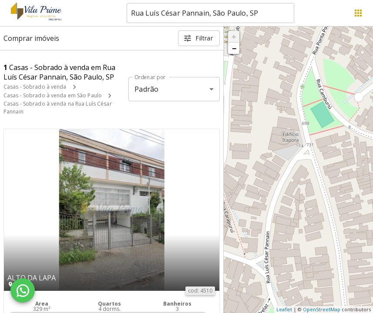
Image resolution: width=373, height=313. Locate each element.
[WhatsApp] (22, 290)
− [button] (234, 48)
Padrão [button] (146, 89)
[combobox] (210, 13)
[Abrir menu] (358, 13)
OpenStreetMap (321, 309)
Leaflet (284, 309)
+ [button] (234, 36)
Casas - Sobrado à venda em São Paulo (52, 95)
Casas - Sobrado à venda (35, 86)
